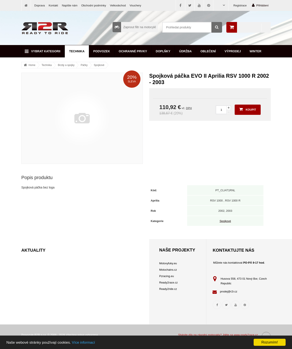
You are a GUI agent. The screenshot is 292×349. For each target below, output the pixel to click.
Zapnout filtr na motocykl (134, 27)
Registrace (240, 5)
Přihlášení (260, 5)
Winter (255, 51)
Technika (76, 51)
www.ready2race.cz (246, 334)
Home (32, 65)
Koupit (247, 109)
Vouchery (135, 5)
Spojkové (99, 65)
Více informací (83, 342)
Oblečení (208, 51)
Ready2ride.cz (168, 289)
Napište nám (69, 5)
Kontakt (53, 5)
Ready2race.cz (168, 282)
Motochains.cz (168, 269)
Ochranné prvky (133, 51)
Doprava (39, 5)
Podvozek (101, 51)
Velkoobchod (118, 5)
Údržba (185, 51)
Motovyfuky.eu (168, 263)
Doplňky (163, 51)
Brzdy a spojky (66, 65)
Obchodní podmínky (93, 5)
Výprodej (233, 51)
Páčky (84, 65)
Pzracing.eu (166, 276)
